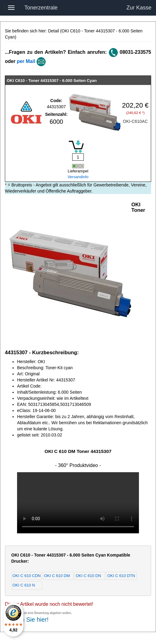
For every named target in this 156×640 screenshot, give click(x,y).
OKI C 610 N (23, 585)
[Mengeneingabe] (78, 157)
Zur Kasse (138, 8)
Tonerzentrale (41, 8)
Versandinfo (78, 177)
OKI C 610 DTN (121, 575)
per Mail (26, 61)
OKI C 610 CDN (26, 575)
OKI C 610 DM (57, 575)
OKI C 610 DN (88, 575)
